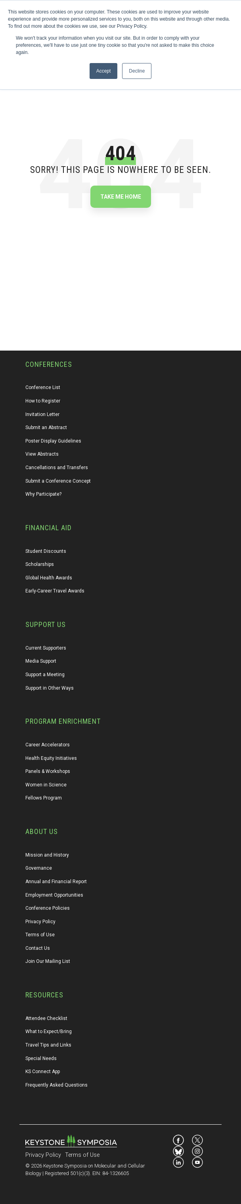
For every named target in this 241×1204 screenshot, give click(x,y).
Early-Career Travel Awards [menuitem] (54, 591)
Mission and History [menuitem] (47, 855)
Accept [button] (103, 71)
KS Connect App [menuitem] (42, 1071)
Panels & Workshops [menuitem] (47, 771)
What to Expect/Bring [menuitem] (48, 1031)
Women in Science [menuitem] (46, 785)
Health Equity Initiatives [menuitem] (51, 758)
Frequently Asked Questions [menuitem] (56, 1085)
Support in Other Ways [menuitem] (49, 688)
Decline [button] (137, 71)
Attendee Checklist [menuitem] (46, 1018)
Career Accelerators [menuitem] (47, 745)
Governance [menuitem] (38, 868)
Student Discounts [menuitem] (45, 551)
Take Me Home (120, 197)
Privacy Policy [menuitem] (40, 921)
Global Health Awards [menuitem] (48, 578)
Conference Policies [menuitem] (47, 908)
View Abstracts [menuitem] (42, 454)
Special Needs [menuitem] (41, 1058)
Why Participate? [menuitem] (43, 494)
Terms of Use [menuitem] (40, 935)
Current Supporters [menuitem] (45, 648)
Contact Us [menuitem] (37, 948)
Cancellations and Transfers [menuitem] (56, 467)
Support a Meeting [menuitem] (45, 674)
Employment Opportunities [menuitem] (54, 895)
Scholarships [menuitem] (39, 564)
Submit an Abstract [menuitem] (46, 427)
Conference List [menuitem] (42, 387)
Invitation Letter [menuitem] (42, 414)
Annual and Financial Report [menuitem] (56, 881)
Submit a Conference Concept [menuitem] (58, 481)
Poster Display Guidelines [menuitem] (53, 441)
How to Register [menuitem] (42, 401)
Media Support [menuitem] (40, 661)
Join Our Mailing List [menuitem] (47, 961)
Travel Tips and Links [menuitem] (48, 1045)
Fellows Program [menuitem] (43, 798)
